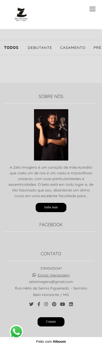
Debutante (40, 47)
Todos (11, 47)
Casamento (72, 47)
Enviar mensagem (54, 275)
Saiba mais (51, 207)
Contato (51, 321)
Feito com (51, 341)
